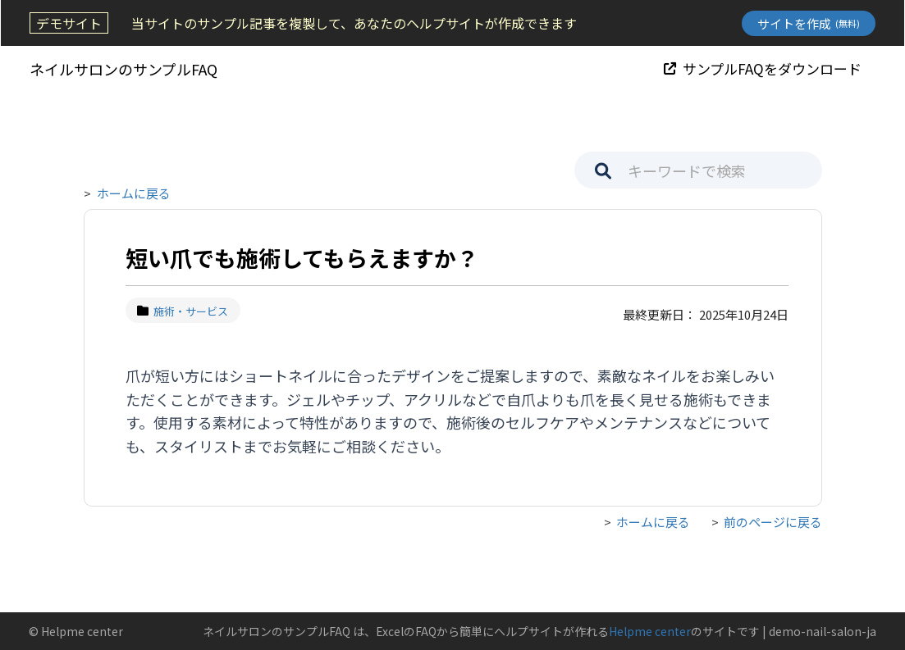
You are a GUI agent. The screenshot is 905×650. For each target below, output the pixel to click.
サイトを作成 (809, 23)
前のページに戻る (773, 521)
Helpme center (650, 631)
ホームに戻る (134, 193)
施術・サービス (183, 311)
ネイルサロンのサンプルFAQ (123, 69)
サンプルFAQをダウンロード (763, 68)
